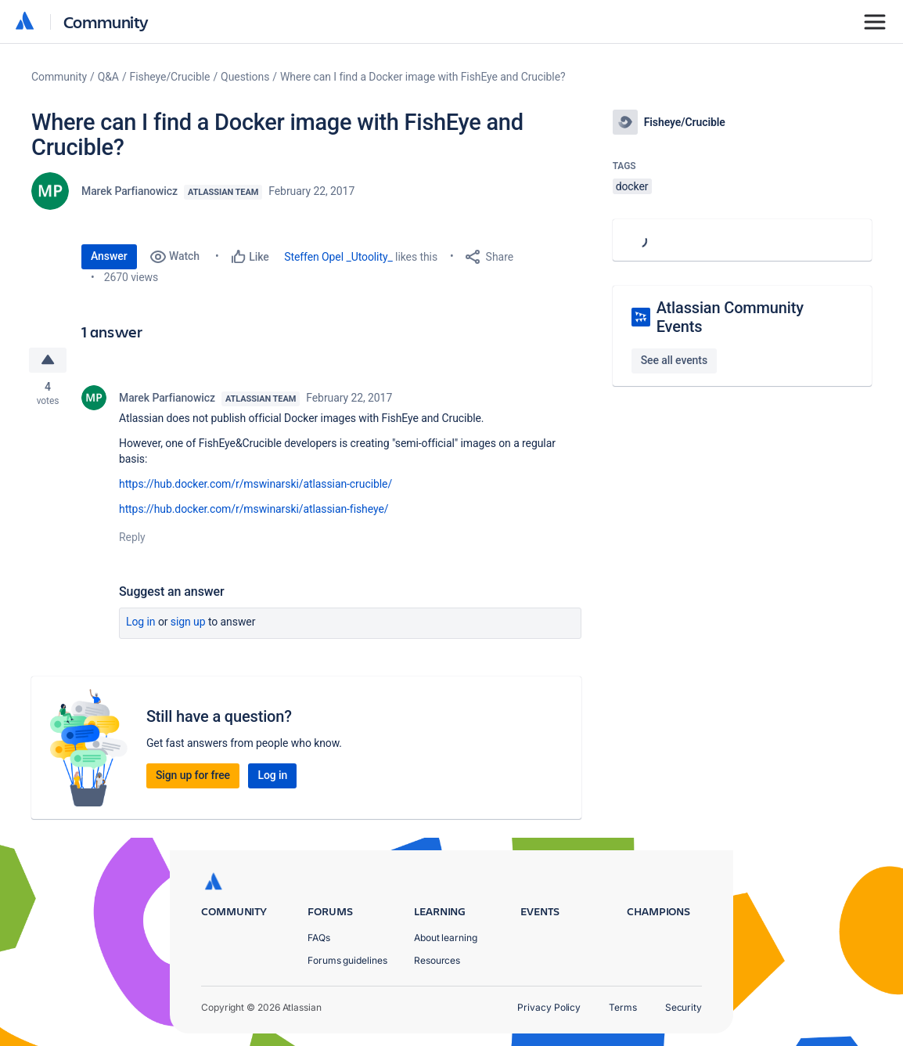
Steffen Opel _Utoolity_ (338, 257)
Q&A (108, 76)
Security (683, 1007)
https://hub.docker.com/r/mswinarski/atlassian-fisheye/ (253, 509)
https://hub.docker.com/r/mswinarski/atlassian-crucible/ (255, 484)
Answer (109, 256)
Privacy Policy (549, 1007)
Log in (141, 621)
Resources (437, 960)
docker (632, 186)
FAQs (319, 937)
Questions (245, 76)
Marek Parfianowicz (129, 191)
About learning (445, 937)
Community (106, 21)
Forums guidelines (347, 960)
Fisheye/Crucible (170, 76)
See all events (674, 360)
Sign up (188, 621)
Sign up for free (193, 775)
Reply (132, 537)
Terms (623, 1007)
